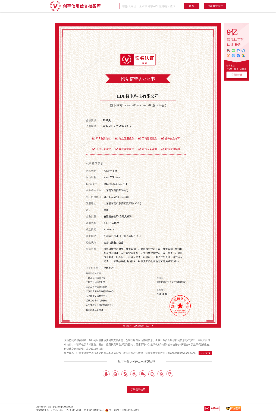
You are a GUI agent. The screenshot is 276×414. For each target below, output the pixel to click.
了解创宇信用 (214, 6)
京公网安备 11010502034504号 (122, 410)
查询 (191, 6)
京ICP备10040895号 (93, 410)
